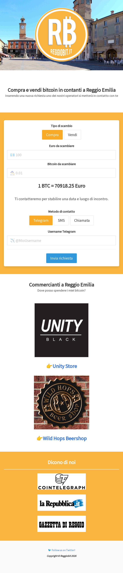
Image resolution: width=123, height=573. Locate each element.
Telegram (40, 220)
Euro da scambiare (61, 146)
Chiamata (82, 220)
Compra (52, 134)
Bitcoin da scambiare (61, 164)
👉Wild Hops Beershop (61, 438)
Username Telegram (61, 231)
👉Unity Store (61, 366)
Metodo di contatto (61, 211)
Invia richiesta (61, 258)
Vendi (72, 134)
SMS (61, 220)
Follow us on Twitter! (63, 550)
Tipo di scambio (61, 126)
